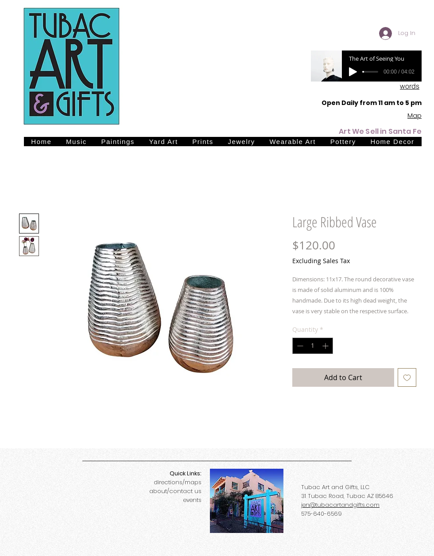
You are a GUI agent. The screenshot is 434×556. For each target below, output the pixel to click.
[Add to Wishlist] (407, 377)
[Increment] (326, 346)
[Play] (353, 71)
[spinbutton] (313, 346)
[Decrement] (299, 346)
